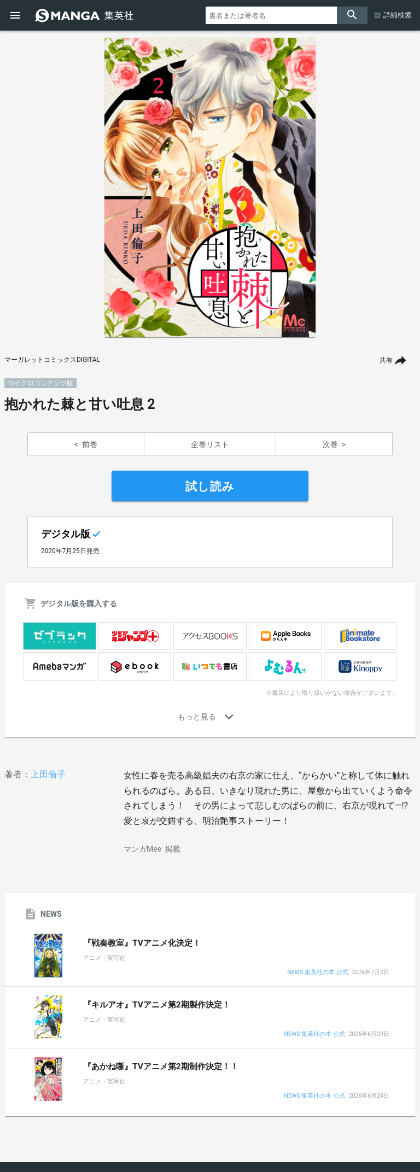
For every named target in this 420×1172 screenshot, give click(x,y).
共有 (386, 360)
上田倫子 (48, 774)
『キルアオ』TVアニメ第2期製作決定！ (156, 1005)
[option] (210, 187)
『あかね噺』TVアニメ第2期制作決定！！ (160, 1066)
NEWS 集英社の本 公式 (317, 973)
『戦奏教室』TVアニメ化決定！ (142, 943)
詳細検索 (397, 15)
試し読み (210, 486)
